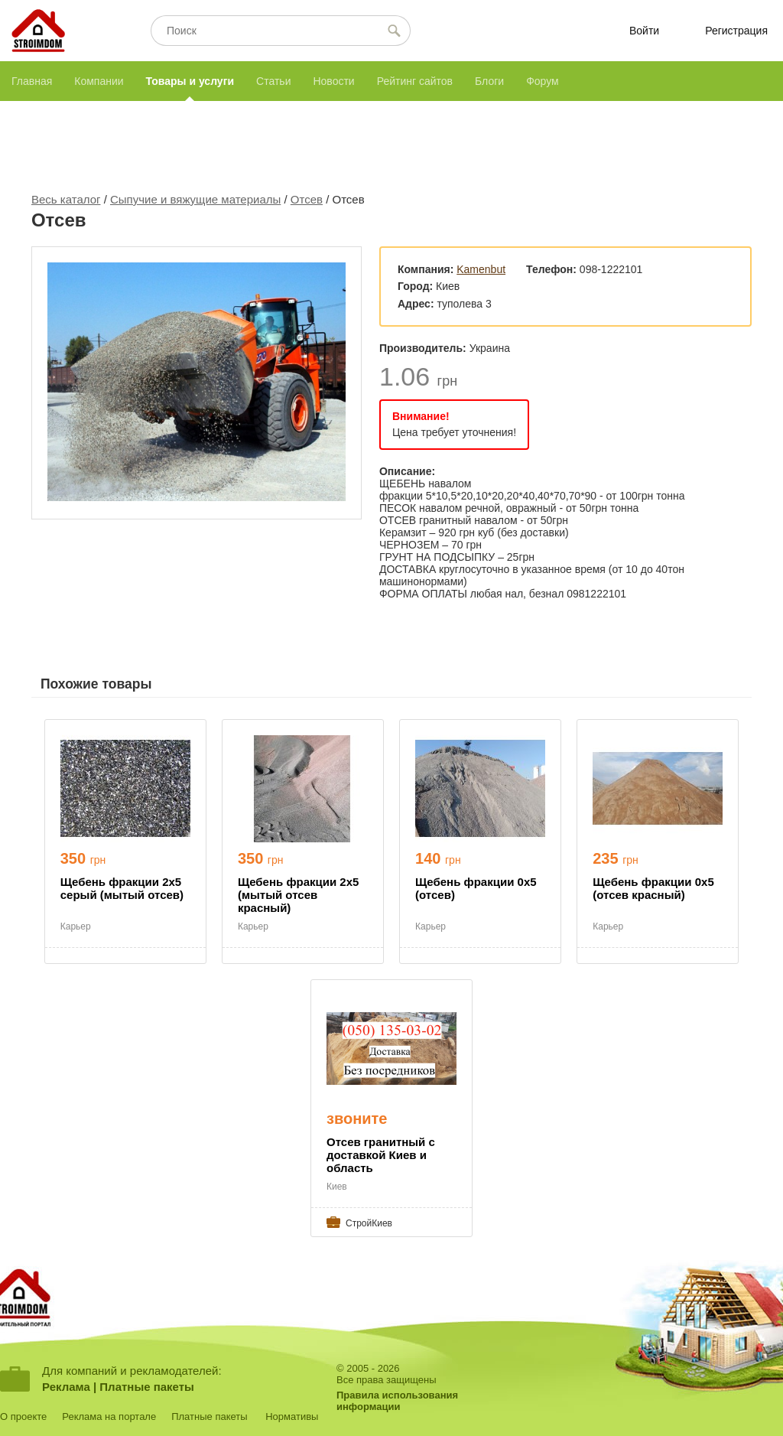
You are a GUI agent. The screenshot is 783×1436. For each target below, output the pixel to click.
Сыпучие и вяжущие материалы (195, 199)
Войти (644, 30)
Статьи (273, 81)
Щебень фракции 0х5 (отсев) (475, 888)
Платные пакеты (146, 1386)
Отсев (307, 199)
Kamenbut (480, 269)
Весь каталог (66, 199)
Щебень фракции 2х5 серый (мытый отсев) (122, 888)
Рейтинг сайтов (415, 81)
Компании (98, 81)
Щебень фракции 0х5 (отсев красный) (653, 888)
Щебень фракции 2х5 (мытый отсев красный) (298, 894)
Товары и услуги (190, 81)
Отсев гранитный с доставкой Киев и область (381, 1154)
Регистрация (736, 30)
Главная (31, 81)
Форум (542, 81)
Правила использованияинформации (397, 1400)
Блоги (489, 81)
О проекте (23, 1416)
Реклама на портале (109, 1416)
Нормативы (291, 1416)
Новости (333, 81)
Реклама (66, 1386)
